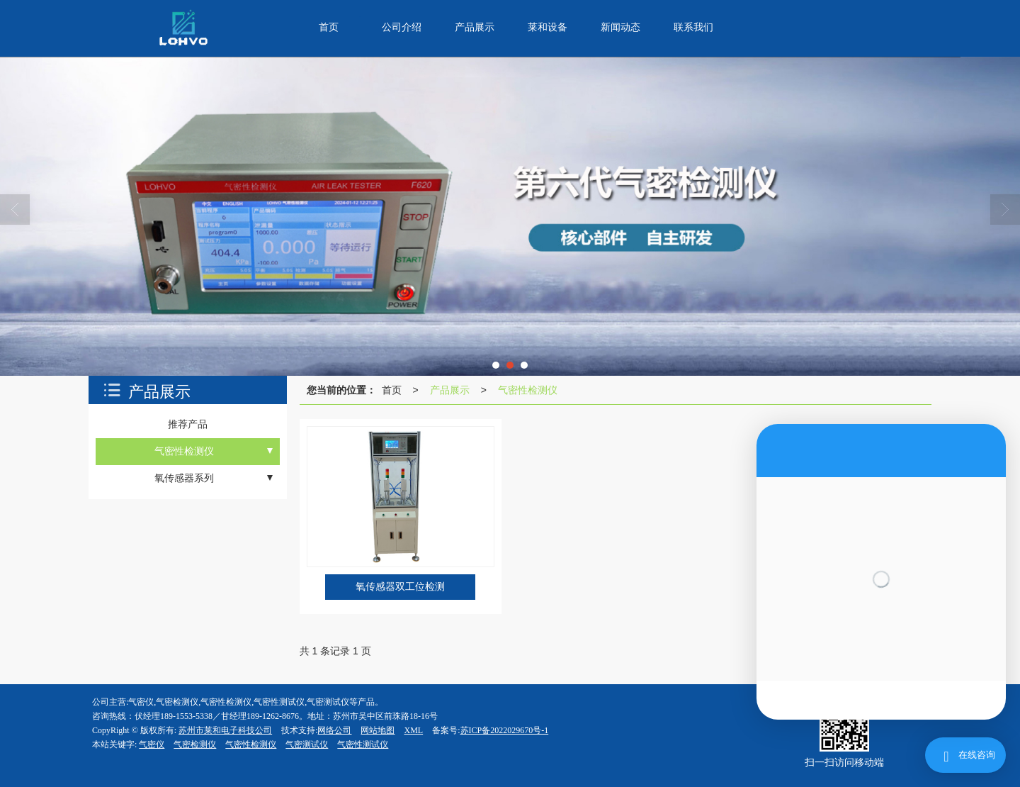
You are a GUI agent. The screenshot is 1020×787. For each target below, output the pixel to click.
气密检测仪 (195, 744)
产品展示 (450, 390)
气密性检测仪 (527, 390)
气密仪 (151, 744)
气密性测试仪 (362, 744)
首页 (392, 390)
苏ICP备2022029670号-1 (504, 730)
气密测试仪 (306, 744)
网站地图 (378, 730)
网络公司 (334, 730)
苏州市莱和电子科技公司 (225, 730)
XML (413, 730)
